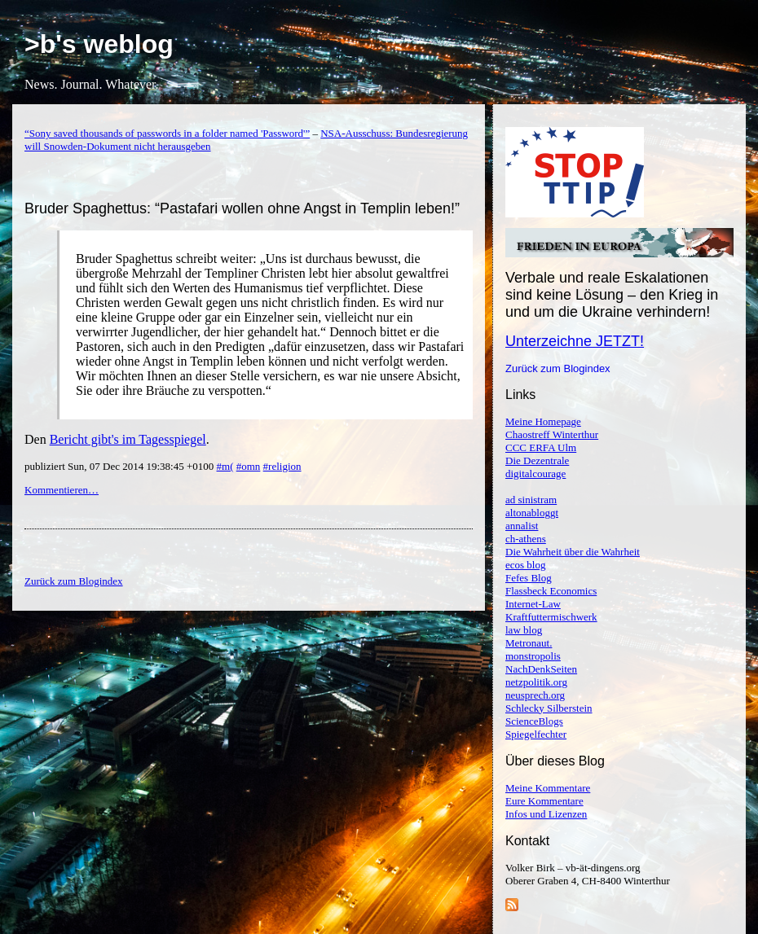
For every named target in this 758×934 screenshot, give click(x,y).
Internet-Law (533, 604)
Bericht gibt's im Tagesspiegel (128, 439)
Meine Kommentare (547, 788)
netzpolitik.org (536, 682)
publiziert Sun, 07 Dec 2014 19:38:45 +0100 (120, 466)
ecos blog (525, 565)
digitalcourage (535, 473)
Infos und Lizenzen (546, 814)
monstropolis (533, 656)
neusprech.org (535, 695)
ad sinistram (531, 499)
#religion (282, 466)
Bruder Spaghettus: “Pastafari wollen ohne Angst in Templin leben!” (242, 208)
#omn (248, 466)
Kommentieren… (61, 490)
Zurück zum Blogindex (557, 368)
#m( (225, 466)
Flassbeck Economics (551, 591)
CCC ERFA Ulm (540, 447)
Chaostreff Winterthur (551, 434)
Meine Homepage (543, 421)
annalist (521, 526)
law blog (523, 630)
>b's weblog (99, 44)
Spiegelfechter (535, 734)
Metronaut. (528, 643)
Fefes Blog (528, 578)
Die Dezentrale (537, 460)
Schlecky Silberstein (549, 708)
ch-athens (525, 539)
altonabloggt (531, 512)
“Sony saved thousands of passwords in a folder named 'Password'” (167, 133)
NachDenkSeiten (541, 669)
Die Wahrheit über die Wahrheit (572, 552)
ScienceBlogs (534, 721)
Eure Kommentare (544, 801)
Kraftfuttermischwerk (551, 617)
